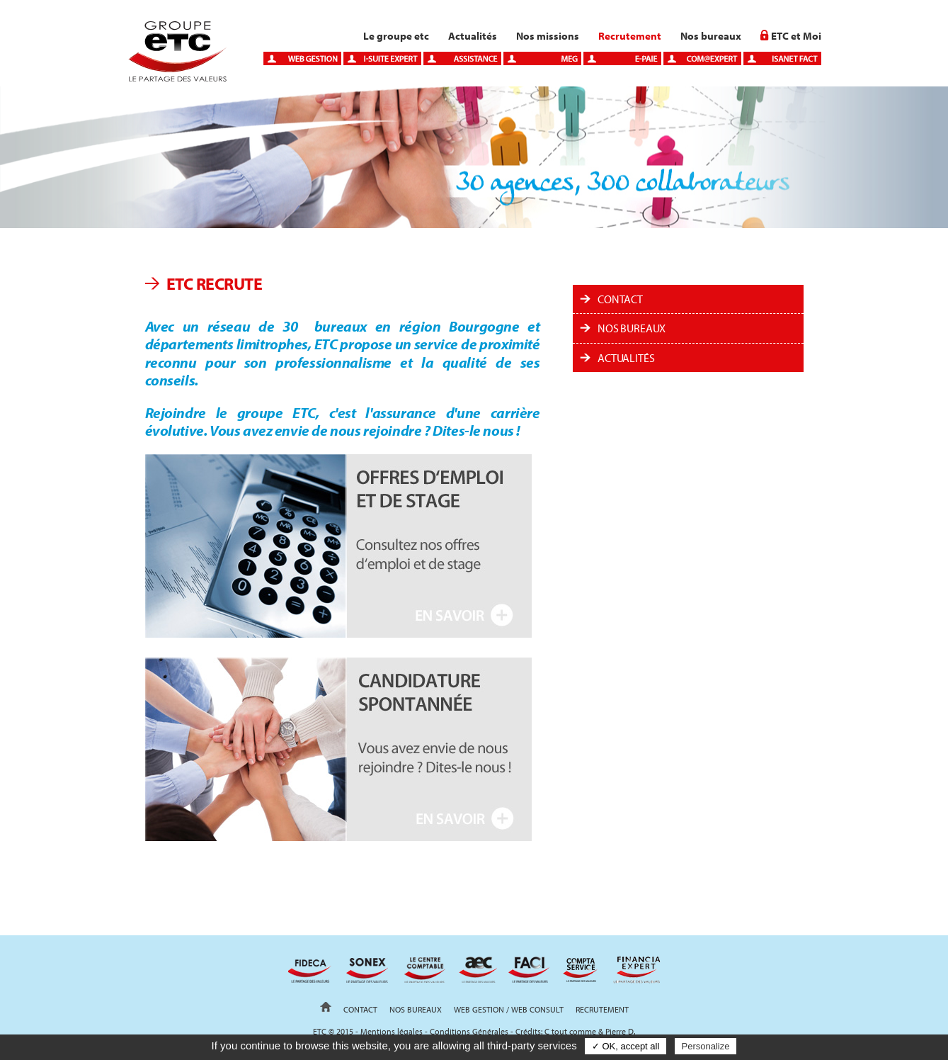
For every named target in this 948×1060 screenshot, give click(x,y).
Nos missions (547, 36)
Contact (620, 299)
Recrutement (629, 36)
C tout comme (570, 1031)
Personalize (706, 1046)
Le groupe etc (396, 36)
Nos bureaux (710, 36)
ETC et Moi (796, 36)
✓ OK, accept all (626, 1046)
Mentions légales (391, 1031)
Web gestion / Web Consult (509, 1009)
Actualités (472, 36)
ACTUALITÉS (626, 358)
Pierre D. (620, 1031)
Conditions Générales (469, 1031)
